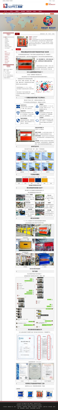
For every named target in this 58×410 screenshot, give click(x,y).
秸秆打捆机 (50, 406)
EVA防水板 (5, 406)
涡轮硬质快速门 (7, 54)
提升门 (6, 51)
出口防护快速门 (7, 41)
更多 (12, 49)
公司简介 (34, 11)
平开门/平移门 (7, 61)
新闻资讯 (17, 11)
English (53, 0)
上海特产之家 (45, 406)
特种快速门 (6, 59)
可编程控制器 (25, 406)
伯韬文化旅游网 (32, 408)
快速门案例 (23, 11)
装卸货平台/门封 (7, 53)
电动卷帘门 (6, 56)
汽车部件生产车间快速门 (8, 46)
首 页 (5, 11)
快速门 (6, 37)
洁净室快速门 (19, 406)
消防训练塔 (40, 406)
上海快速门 (6, 38)
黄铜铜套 (29, 406)
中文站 (50, 0)
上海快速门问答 (28, 11)
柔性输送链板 (22, 408)
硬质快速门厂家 (10, 406)
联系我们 (40, 11)
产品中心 (11, 11)
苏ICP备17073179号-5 (37, 403)
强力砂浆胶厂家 (34, 406)
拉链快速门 (6, 42)
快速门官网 (38, 408)
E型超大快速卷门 (7, 45)
